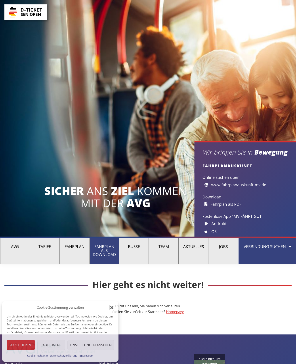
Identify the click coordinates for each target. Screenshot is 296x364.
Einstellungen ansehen (91, 345)
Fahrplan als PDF (223, 204)
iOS (210, 231)
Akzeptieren (20, 345)
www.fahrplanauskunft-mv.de (235, 184)
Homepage (175, 311)
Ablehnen (51, 345)
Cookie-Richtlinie (37, 356)
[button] (112, 307)
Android (215, 223)
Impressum (87, 356)
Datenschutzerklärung (63, 356)
